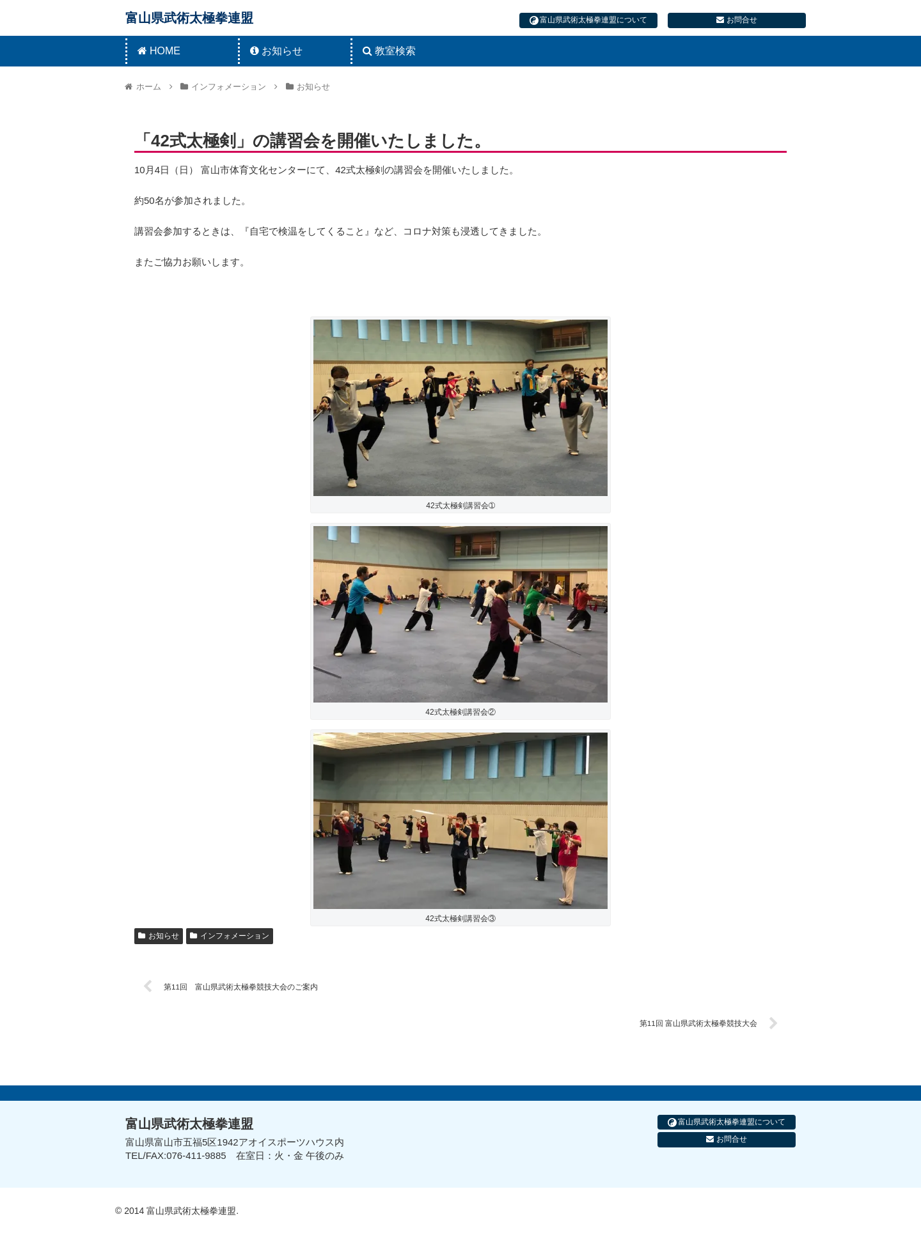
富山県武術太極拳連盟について (588, 20)
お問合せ (736, 19)
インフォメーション (229, 935)
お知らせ (158, 935)
